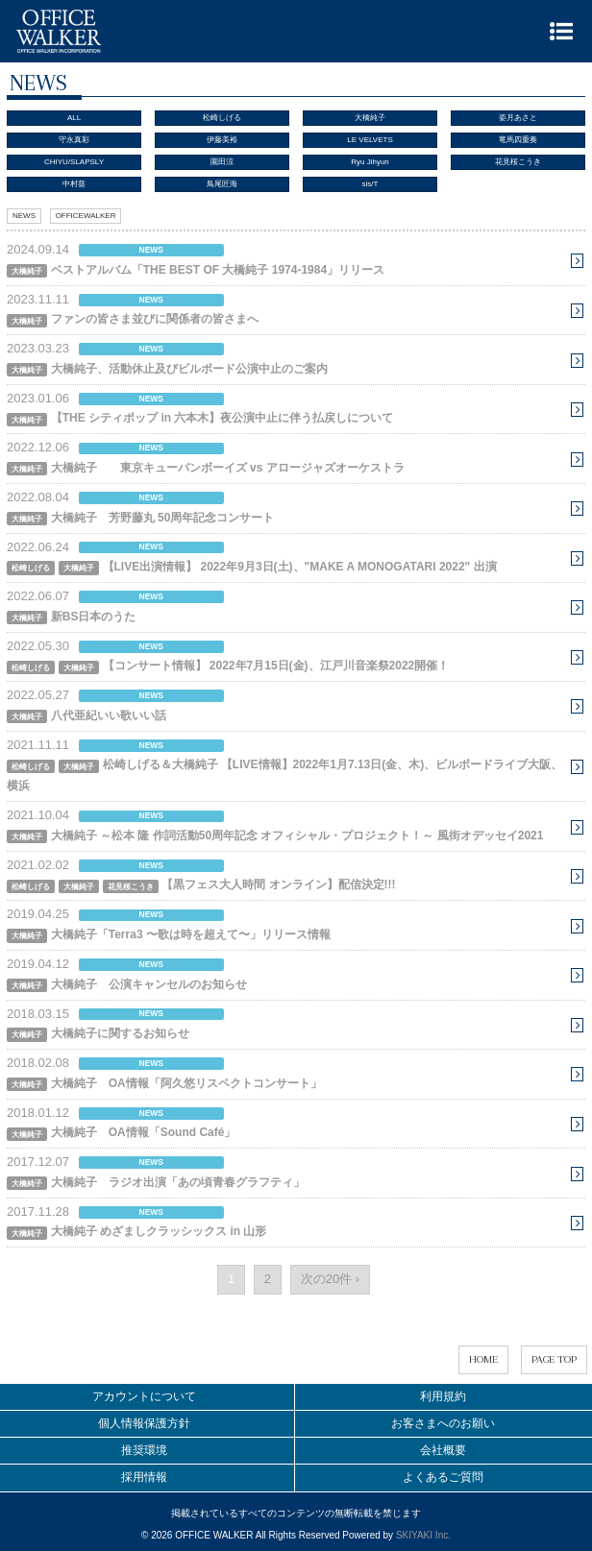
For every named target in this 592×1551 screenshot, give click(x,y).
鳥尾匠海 (222, 184)
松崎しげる (222, 117)
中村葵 (74, 184)
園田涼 (222, 162)
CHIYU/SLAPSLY (74, 162)
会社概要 (443, 1450)
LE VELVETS (369, 139)
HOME (483, 1359)
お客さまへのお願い (443, 1423)
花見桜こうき (518, 162)
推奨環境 (144, 1450)
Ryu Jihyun (370, 162)
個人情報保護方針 (144, 1423)
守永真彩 (74, 139)
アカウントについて (144, 1396)
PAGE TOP (554, 1359)
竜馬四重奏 (518, 139)
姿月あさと (518, 117)
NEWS (24, 215)
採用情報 (144, 1477)
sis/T (370, 184)
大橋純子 (370, 117)
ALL (74, 117)
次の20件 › (330, 1279)
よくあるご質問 (443, 1477)
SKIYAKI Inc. (423, 1535)
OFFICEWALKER (86, 215)
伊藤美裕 (222, 139)
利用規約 (443, 1396)
